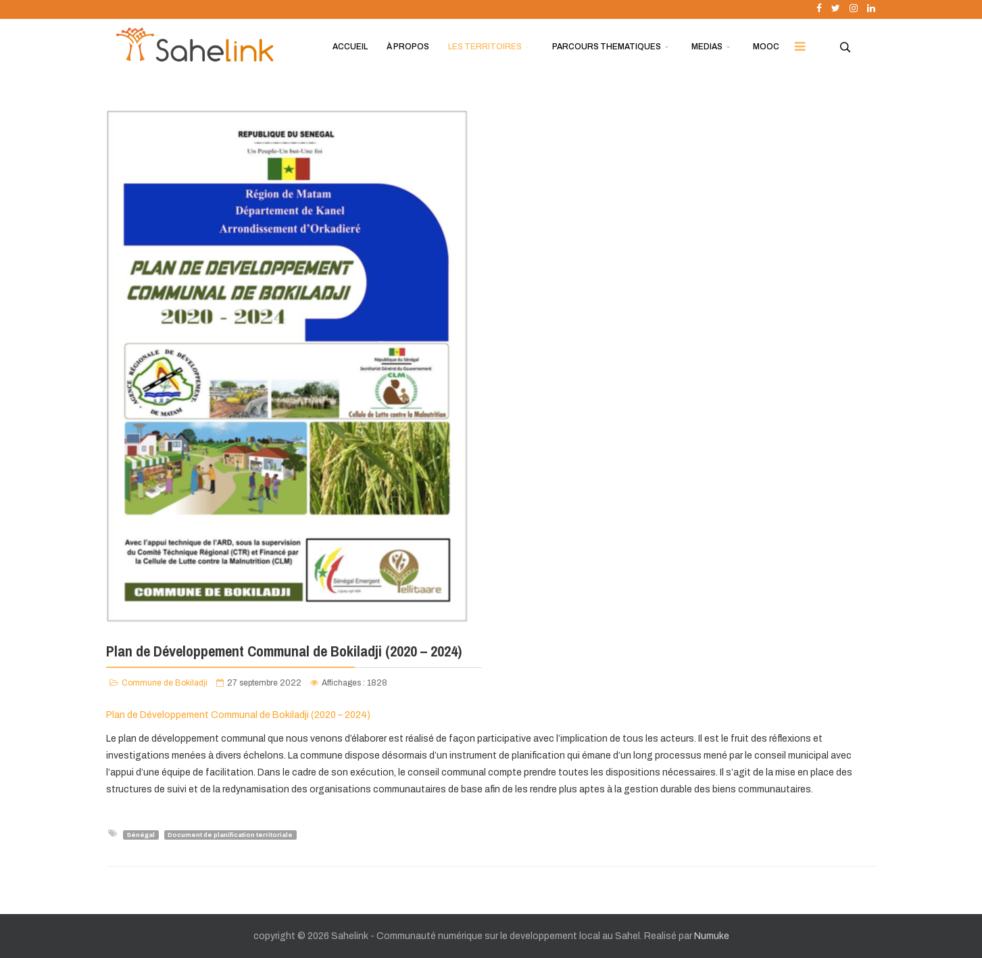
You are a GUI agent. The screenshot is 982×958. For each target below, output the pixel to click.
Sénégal (140, 834)
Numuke (711, 936)
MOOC (766, 46)
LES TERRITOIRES (485, 46)
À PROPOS (408, 46)
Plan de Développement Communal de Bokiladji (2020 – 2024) (238, 715)
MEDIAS (706, 46)
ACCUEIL (350, 46)
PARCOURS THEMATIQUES (606, 46)
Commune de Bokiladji (164, 683)
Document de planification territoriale (230, 834)
